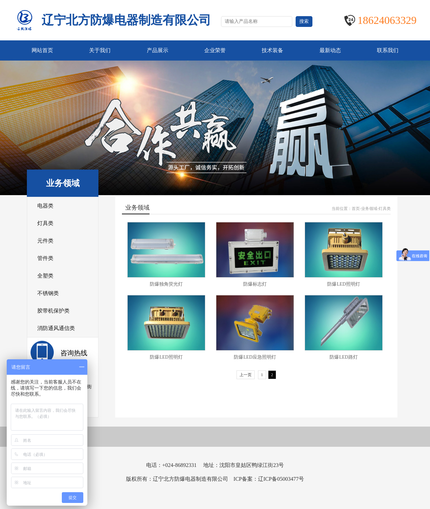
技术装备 (272, 50)
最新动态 (330, 50)
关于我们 (100, 50)
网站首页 (42, 50)
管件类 (45, 258)
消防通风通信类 (56, 328)
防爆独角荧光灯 (166, 284)
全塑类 (45, 276)
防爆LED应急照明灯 (255, 357)
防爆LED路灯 (343, 357)
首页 (356, 208)
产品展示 (157, 50)
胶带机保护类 (53, 311)
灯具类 (45, 223)
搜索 (304, 21)
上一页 (246, 374)
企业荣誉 (215, 50)
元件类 (45, 241)
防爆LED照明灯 (343, 284)
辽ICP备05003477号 (281, 479)
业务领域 (369, 208)
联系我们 (387, 50)
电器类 (45, 206)
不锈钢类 (48, 293)
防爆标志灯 (255, 284)
